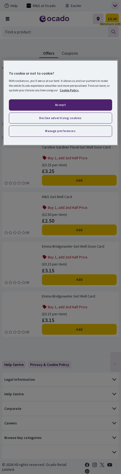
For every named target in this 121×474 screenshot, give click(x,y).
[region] (60, 103)
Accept (60, 104)
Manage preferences (60, 131)
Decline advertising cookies (60, 118)
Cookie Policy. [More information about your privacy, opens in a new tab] (69, 90)
